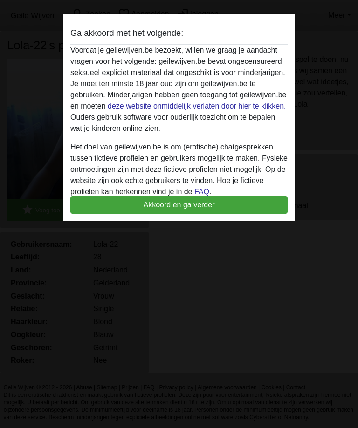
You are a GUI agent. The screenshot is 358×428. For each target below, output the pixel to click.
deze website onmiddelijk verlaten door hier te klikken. (197, 106)
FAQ (201, 192)
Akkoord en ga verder (179, 205)
